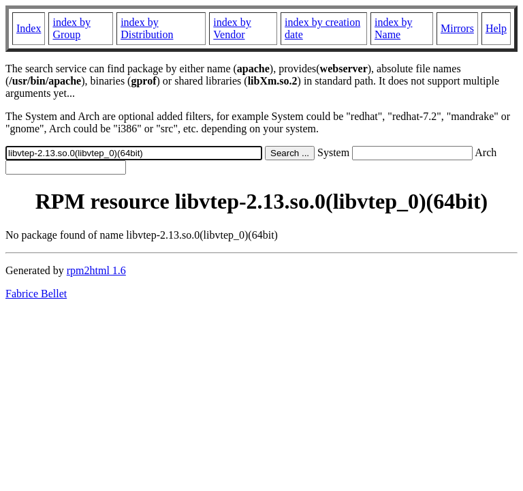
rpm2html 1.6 (96, 270)
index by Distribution (147, 28)
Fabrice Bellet (36, 293)
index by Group (71, 28)
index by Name (394, 28)
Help (496, 28)
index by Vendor (232, 28)
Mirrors (457, 28)
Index (28, 28)
